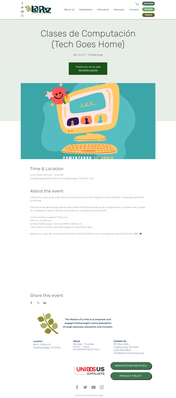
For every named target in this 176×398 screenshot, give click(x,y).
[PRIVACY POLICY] (131, 376)
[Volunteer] (148, 3)
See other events (88, 70)
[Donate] (148, 9)
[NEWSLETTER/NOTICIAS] (131, 365)
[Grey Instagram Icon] (22, 15)
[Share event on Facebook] (31, 303)
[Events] (148, 15)
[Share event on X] (38, 303)
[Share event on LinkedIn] (45, 303)
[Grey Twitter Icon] (22, 7)
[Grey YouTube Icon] (22, 11)
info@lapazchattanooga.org (129, 353)
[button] (137, 3)
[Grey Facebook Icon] (22, 3)
